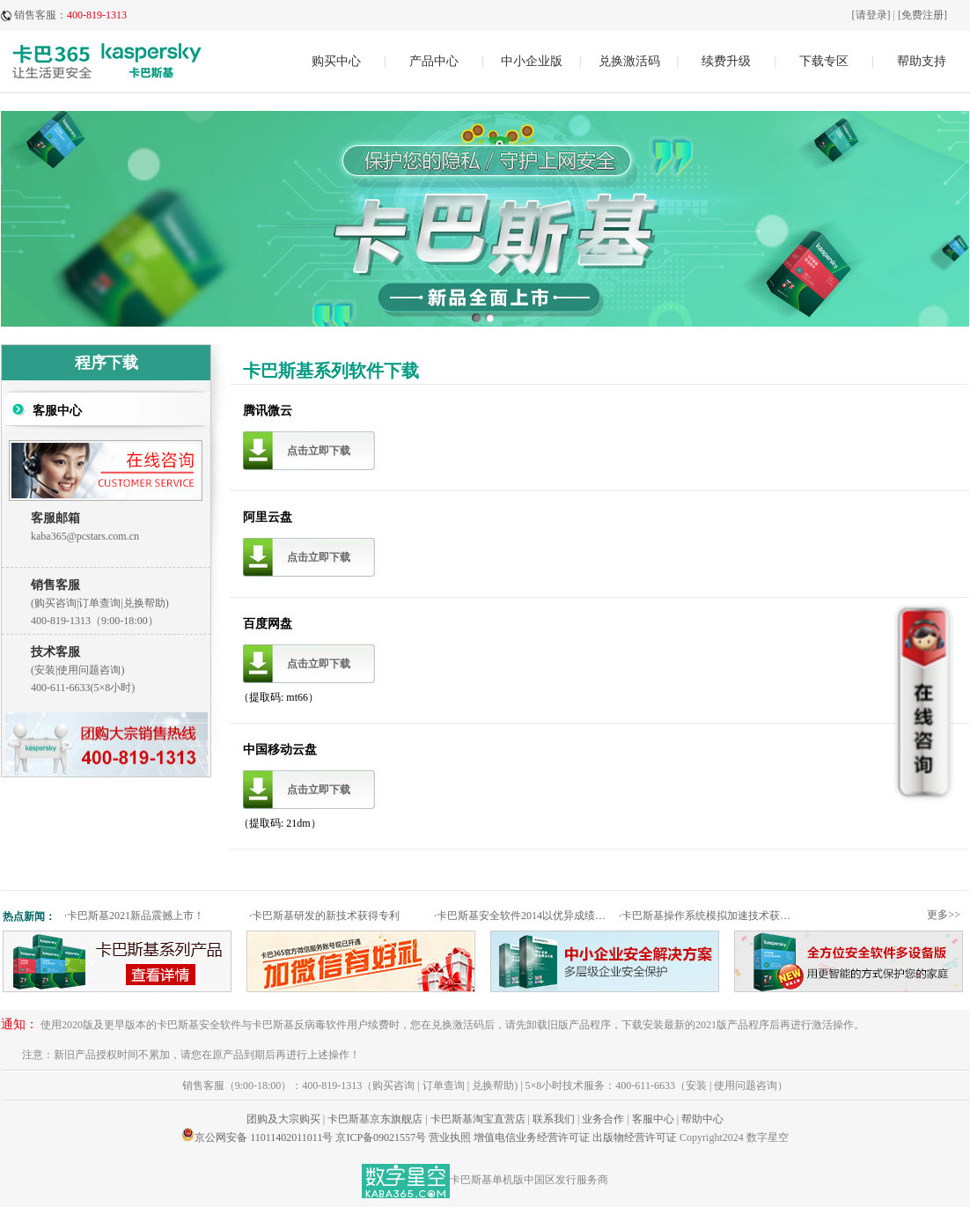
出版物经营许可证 (634, 1137)
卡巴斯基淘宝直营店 (477, 1119)
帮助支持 (921, 61)
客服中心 (653, 1119)
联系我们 (554, 1119)
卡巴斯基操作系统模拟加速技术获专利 (709, 915)
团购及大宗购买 (283, 1119)
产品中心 (434, 61)
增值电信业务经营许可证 (532, 1137)
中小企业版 (531, 61)
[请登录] (871, 15)
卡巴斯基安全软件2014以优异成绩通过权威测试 (524, 915)
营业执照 (450, 1137)
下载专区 (824, 61)
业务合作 (603, 1119)
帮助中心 (702, 1119)
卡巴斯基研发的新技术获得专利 (324, 915)
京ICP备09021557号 (380, 1137)
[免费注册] (922, 15)
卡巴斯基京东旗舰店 (375, 1119)
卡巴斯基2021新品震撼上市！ (134, 915)
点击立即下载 (318, 451)
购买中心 (336, 61)
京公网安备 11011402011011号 (264, 1137)
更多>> (943, 915)
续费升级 (726, 61)
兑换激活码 (629, 61)
